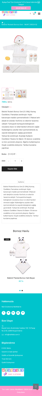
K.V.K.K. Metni (6, 348)
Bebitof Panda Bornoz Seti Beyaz (21, 278)
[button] (37, 113)
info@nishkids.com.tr (12, 334)
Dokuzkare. (21, 392)
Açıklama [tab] (21, 182)
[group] (21, 61)
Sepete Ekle (12, 169)
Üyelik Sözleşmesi (8, 362)
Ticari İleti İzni (6, 359)
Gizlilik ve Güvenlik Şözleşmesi (12, 355)
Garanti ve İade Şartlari (10, 352)
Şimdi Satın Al (21, 8)
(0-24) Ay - (12, 154)
